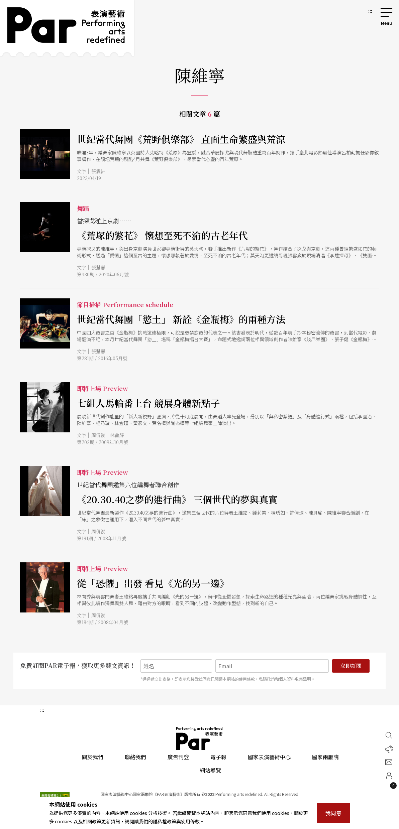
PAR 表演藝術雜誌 (199, 738)
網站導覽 (210, 770)
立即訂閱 (351, 666)
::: (370, 11)
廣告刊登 (178, 757)
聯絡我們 (135, 757)
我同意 (333, 813)
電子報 (218, 757)
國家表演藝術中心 (269, 757)
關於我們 (92, 757)
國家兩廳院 (325, 757)
